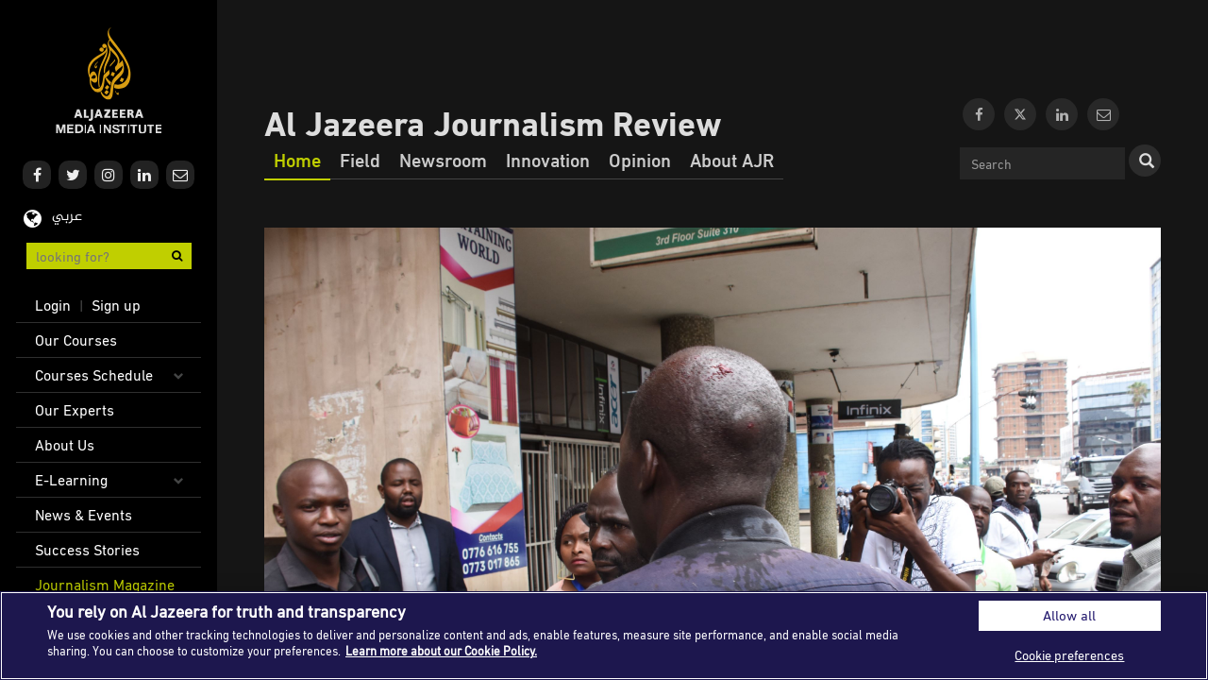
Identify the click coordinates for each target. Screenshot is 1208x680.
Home (297, 159)
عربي (67, 217)
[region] (604, 635)
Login (53, 305)
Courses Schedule (94, 375)
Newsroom (443, 159)
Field (360, 159)
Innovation (548, 159)
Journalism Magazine (105, 584)
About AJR (732, 159)
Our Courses (76, 340)
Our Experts (74, 409)
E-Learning (71, 479)
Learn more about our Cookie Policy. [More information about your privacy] (441, 650)
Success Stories (87, 549)
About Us (64, 444)
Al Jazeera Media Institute (109, 81)
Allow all (1069, 615)
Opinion (640, 159)
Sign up (116, 305)
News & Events (83, 514)
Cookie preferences (1069, 655)
